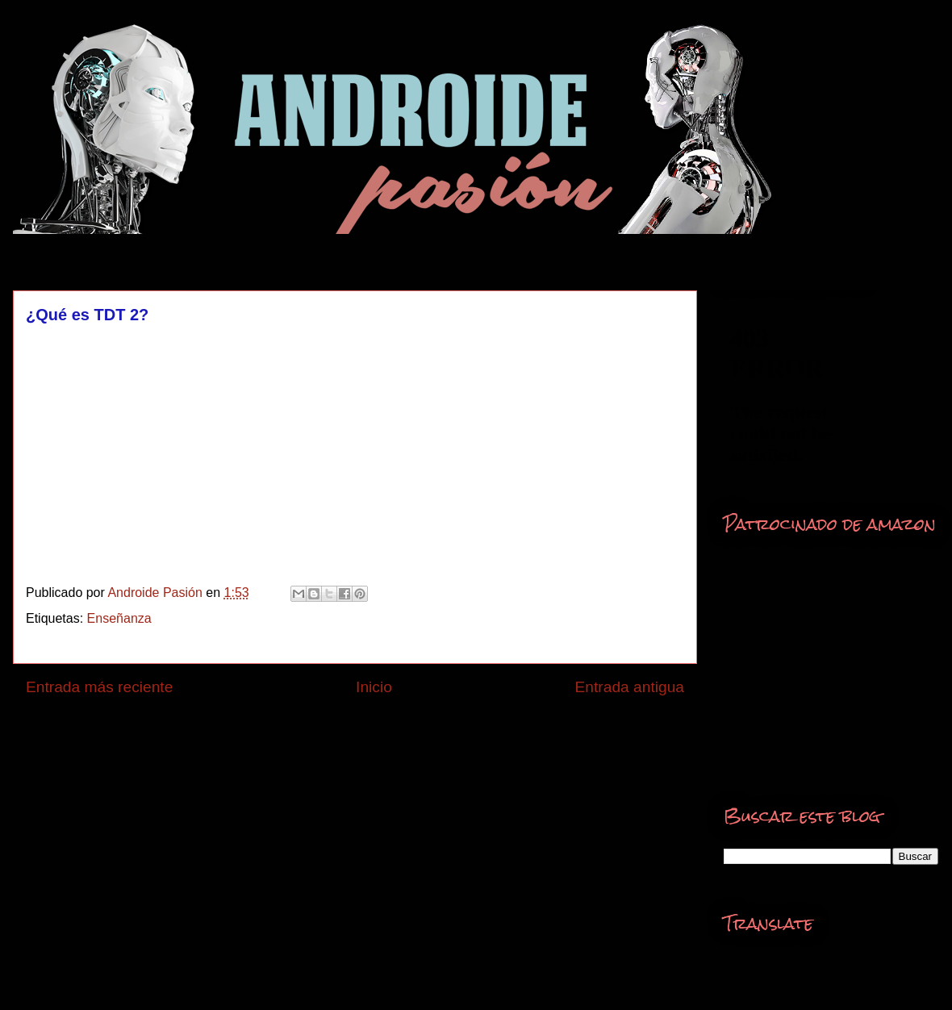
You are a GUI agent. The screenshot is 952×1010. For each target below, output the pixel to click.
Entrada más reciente (99, 686)
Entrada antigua (629, 686)
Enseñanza (119, 618)
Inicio (374, 686)
